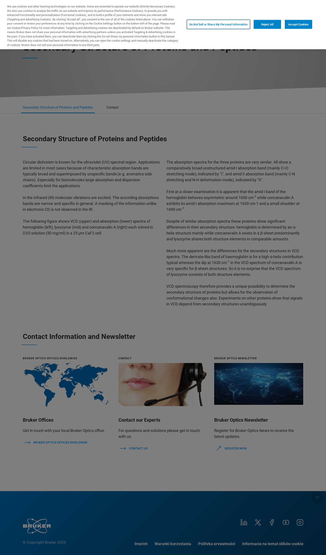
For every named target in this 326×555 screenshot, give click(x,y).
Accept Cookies (298, 24)
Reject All (267, 24)
